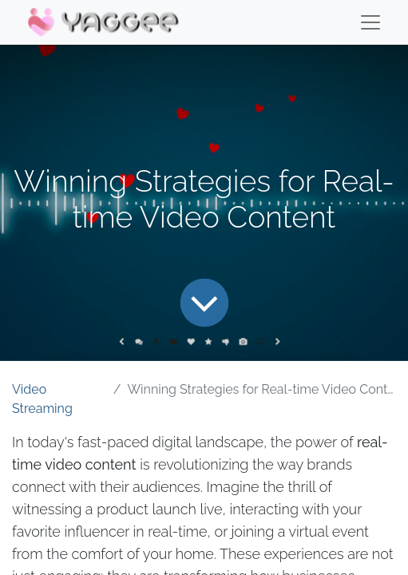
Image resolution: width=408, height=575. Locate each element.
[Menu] (370, 22)
